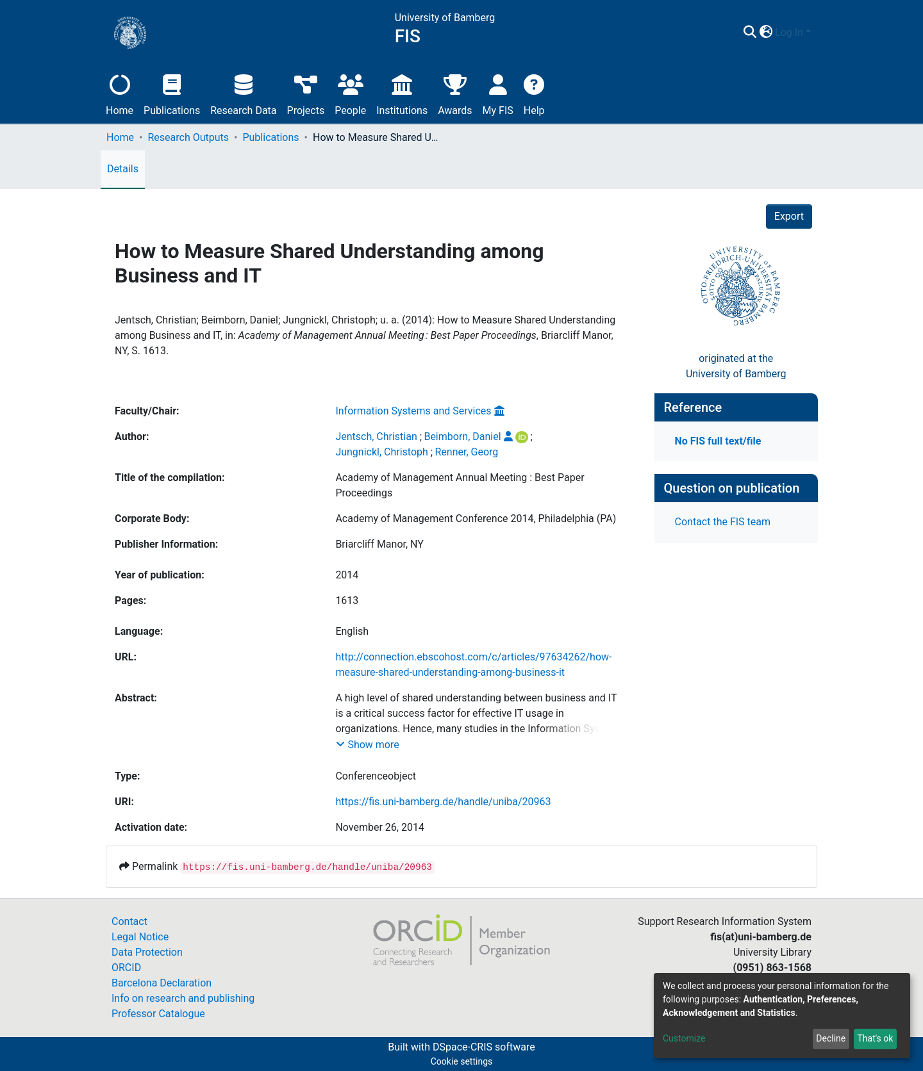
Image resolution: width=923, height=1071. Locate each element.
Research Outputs (188, 137)
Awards (455, 93)
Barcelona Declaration (162, 983)
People (350, 93)
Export (789, 216)
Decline (830, 1038)
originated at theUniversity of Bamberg (736, 366)
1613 (346, 600)
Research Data (243, 93)
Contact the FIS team (723, 522)
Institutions (402, 93)
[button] (766, 32)
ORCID (126, 967)
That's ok (875, 1038)
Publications (172, 93)
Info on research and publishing (183, 998)
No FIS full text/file (718, 441)
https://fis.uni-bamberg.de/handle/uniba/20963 (443, 802)
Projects (306, 93)
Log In (789, 32)
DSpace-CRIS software (484, 1047)
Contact (129, 921)
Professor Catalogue (158, 1014)
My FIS (498, 93)
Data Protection (147, 952)
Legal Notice (140, 937)
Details (122, 169)
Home (119, 93)
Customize (684, 1038)
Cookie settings (462, 1061)
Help (534, 93)
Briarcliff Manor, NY (379, 544)
